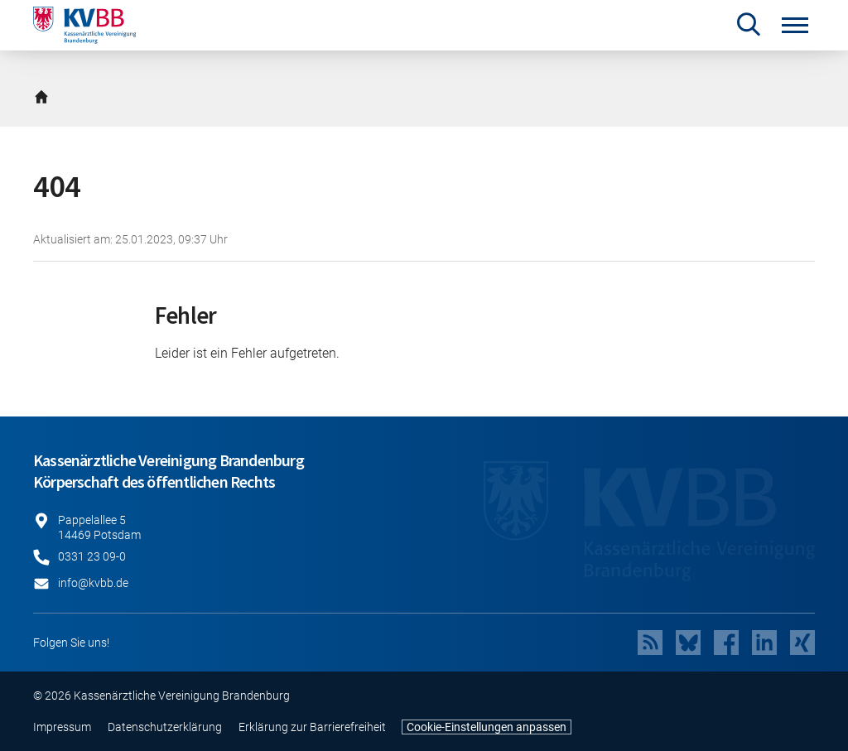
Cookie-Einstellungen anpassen (486, 727)
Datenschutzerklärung (165, 727)
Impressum (62, 727)
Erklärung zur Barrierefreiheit (312, 727)
